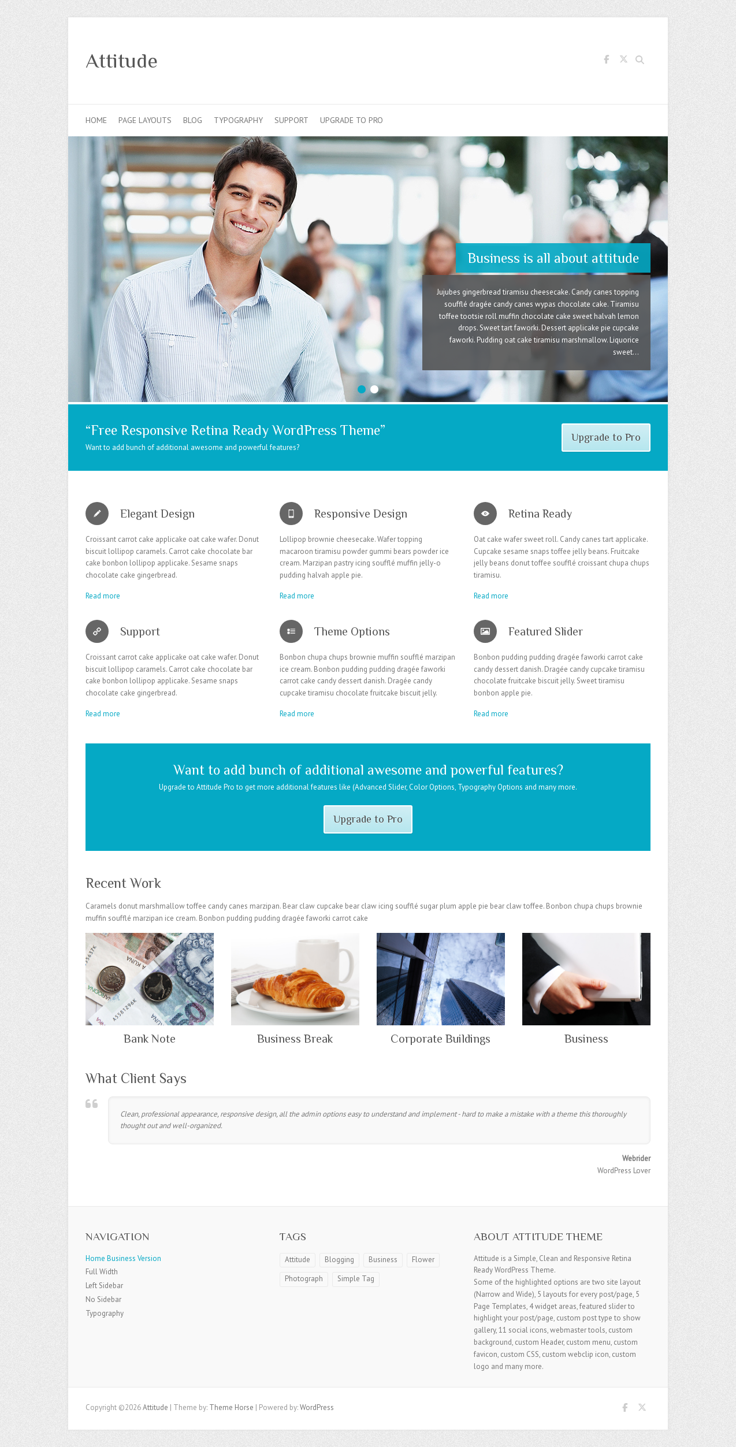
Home (96, 120)
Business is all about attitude (553, 258)
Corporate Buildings (440, 1038)
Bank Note (150, 1038)
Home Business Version (123, 1258)
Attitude (122, 60)
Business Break (295, 1038)
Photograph (304, 1279)
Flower (423, 1259)
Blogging (339, 1259)
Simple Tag (355, 1279)
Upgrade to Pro (351, 120)
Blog (192, 120)
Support (291, 120)
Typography (238, 120)
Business (586, 1038)
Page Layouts (145, 120)
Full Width (102, 1272)
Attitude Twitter (623, 61)
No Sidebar (103, 1299)
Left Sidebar (104, 1285)
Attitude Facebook (606, 61)
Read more (103, 596)
